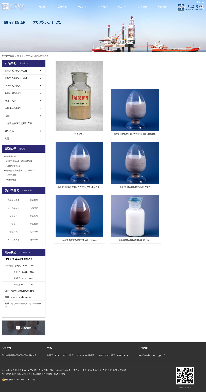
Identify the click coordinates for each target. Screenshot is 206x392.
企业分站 (37, 374)
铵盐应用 (34, 216)
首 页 (19, 56)
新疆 (110, 370)
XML (63, 374)
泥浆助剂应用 (13, 200)
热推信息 (26, 374)
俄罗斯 (8, 374)
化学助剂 (34, 239)
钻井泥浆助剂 (13, 208)
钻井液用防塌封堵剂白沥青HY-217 (77, 177)
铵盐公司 (13, 216)
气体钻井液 (11, 180)
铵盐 (13, 223)
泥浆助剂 (34, 231)
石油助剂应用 (13, 239)
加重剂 (8, 116)
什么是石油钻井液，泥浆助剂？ (20, 170)
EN (202, 2)
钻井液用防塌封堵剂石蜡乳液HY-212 (180, 177)
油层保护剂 (77, 128)
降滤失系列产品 (13, 86)
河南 (90, 370)
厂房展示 (103, 6)
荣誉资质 (142, 6)
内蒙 (105, 370)
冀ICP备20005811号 (60, 370)
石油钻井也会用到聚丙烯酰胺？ (20, 161)
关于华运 (62, 6)
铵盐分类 (34, 223)
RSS (56, 374)
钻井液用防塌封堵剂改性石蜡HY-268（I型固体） (128, 128)
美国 (115, 370)
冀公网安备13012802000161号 (19, 379)
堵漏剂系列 (10, 101)
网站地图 (47, 374)
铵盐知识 (13, 231)
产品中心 (83, 6)
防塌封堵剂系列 (13, 93)
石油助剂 (34, 208)
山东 (85, 370)
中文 (198, 2)
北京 (100, 370)
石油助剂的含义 (13, 166)
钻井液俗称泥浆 (13, 156)
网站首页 (43, 6)
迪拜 (14, 374)
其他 (7, 138)
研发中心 (122, 6)
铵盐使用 (34, 200)
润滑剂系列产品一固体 (16, 70)
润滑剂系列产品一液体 (16, 78)
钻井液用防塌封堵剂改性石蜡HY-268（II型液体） (180, 128)
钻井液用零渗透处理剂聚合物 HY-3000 (129, 177)
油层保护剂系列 (41, 56)
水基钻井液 (11, 175)
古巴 (19, 374)
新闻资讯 (162, 6)
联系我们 (182, 6)
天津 (95, 370)
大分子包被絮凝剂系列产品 (18, 123)
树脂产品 (9, 131)
